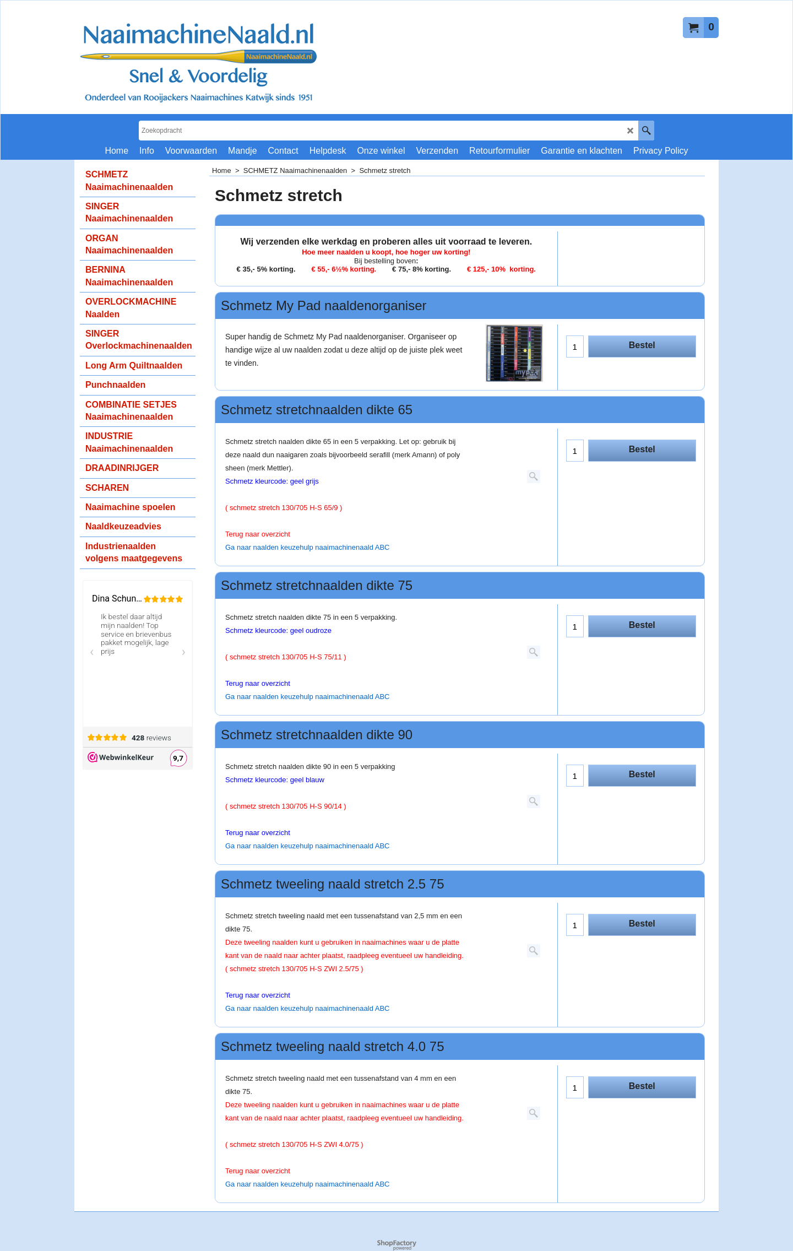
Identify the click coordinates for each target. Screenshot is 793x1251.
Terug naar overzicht (257, 683)
